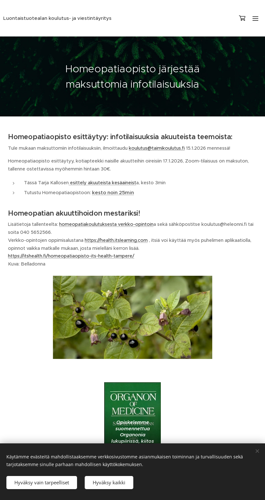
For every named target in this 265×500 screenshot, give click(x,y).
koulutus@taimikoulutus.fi (157, 148)
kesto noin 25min (113, 192)
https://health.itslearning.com (116, 240)
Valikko (255, 18)
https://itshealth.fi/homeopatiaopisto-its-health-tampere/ (71, 256)
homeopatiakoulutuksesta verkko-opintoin (106, 224)
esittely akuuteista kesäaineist (102, 183)
